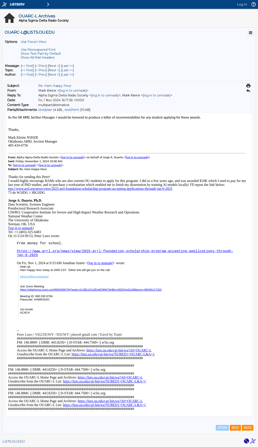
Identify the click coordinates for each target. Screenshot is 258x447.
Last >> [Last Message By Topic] (67, 70)
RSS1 (235, 428)
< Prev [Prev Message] (41, 66)
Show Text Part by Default (41, 54)
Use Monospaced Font (38, 50)
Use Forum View (33, 42)
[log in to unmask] (73, 91)
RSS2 (248, 428)
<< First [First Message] (27, 66)
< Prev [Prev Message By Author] (41, 75)
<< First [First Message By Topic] (27, 70)
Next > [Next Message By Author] (54, 75)
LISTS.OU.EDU (13, 442)
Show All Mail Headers (37, 57)
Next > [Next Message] (54, 66)
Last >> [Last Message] (67, 66)
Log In (242, 4)
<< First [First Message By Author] (27, 75)
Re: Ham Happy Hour (54, 86)
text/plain (45, 110)
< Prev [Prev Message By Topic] (41, 70)
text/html (72, 110)
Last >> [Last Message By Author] (67, 75)
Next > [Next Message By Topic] (54, 70)
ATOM (222, 428)
